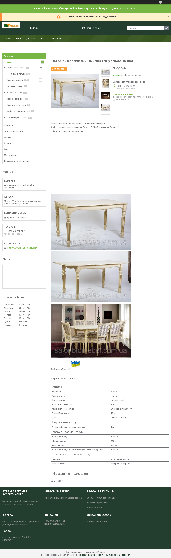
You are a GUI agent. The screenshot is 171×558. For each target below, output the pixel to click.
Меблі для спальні (15, 67)
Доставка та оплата (37, 38)
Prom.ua (101, 552)
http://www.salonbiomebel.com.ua (23, 248)
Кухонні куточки (14, 86)
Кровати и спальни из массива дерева (63, 498)
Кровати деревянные (97, 502)
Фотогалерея (11, 155)
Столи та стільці (15, 80)
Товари (19, 38)
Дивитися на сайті (123, 8)
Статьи (7, 143)
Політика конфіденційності (117, 555)
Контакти (56, 38)
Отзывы (8, 137)
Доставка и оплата (13, 131)
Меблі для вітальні (16, 74)
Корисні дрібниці (15, 99)
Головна (8, 38)
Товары (8, 62)
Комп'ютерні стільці (16, 117)
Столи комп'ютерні (16, 105)
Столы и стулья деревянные (101, 498)
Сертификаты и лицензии (17, 161)
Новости (8, 125)
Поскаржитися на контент (91, 555)
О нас (6, 149)
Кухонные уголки (95, 507)
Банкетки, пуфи (14, 92)
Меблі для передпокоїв (18, 111)
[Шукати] (166, 28)
